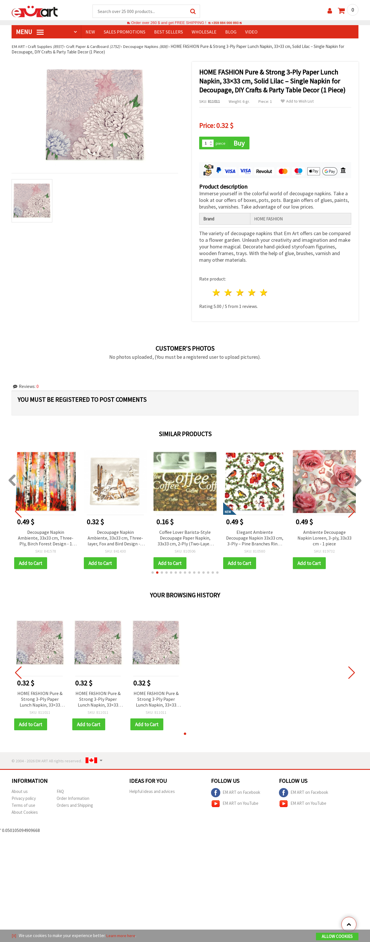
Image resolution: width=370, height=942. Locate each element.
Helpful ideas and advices (152, 792)
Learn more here (121, 936)
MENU (30, 32)
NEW (90, 32)
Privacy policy (24, 799)
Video (251, 32)
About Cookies (25, 813)
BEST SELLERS (168, 32)
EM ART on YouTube (234, 804)
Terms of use (23, 806)
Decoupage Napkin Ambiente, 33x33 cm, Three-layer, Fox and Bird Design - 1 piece (115, 539)
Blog (230, 32)
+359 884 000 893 (225, 23)
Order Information (73, 799)
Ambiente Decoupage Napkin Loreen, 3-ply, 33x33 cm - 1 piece (324, 538)
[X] (14, 936)
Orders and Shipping (75, 806)
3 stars (240, 293)
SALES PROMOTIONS (124, 32)
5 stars (264, 293)
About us (20, 792)
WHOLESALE (204, 32)
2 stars (228, 293)
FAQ (60, 792)
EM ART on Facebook (235, 793)
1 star (217, 293)
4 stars (252, 293)
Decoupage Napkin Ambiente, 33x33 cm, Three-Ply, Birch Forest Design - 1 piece (45, 539)
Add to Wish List (297, 101)
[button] (152, 573)
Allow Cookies (337, 936)
